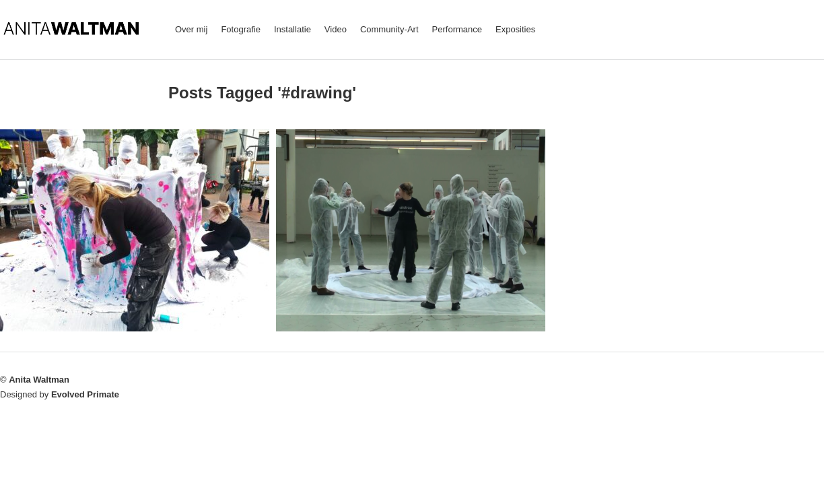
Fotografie (241, 29)
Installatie (292, 29)
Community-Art (389, 29)
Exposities (515, 29)
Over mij (191, 29)
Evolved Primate (85, 394)
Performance (457, 29)
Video (335, 29)
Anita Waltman (39, 380)
